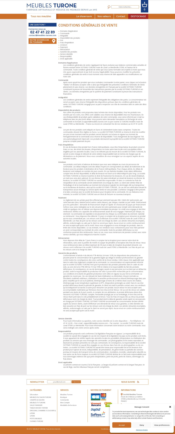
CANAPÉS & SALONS (37, 400)
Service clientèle (66, 54)
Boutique (63, 397)
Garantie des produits (68, 52)
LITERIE (32, 416)
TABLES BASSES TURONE (39, 408)
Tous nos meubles (41, 16)
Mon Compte (65, 402)
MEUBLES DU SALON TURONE (40, 397)
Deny (142, 425)
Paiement (64, 47)
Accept (122, 425)
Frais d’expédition (67, 42)
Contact (120, 16)
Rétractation (65, 49)
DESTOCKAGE (138, 16)
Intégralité (64, 36)
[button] (170, 407)
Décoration (34, 394)
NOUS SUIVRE (128, 381)
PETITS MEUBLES (36, 418)
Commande (64, 33)
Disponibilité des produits (70, 38)
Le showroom (84, 16)
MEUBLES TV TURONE (37, 402)
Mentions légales (142, 430)
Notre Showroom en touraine (39, 41)
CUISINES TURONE (36, 421)
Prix (61, 40)
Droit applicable (66, 59)
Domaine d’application (69, 31)
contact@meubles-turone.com (42, 35)
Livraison (63, 45)
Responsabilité (66, 56)
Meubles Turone (66, 394)
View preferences (162, 425)
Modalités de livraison (68, 405)
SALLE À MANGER (36, 405)
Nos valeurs (104, 16)
